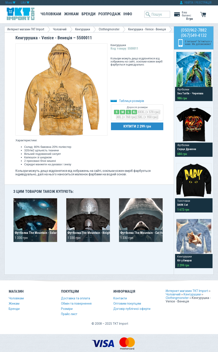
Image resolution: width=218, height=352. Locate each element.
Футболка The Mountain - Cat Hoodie (145, 233)
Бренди (88, 14)
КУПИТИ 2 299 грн (137, 126)
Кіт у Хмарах (184, 260)
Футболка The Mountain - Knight (89, 233)
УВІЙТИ (188, 2)
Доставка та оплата (75, 298)
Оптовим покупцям (127, 303)
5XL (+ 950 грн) (148, 117)
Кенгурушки (82, 29)
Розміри (67, 309)
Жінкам (71, 14)
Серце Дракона (186, 149)
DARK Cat (182, 204)
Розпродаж (109, 14)
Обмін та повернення (76, 303)
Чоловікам (51, 14)
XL (134, 112)
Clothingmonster (109, 29)
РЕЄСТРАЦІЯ (203, 2)
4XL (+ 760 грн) (126, 117)
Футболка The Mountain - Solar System (41, 233)
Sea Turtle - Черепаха (190, 93)
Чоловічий (59, 29)
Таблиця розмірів (127, 101)
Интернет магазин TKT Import (25, 29)
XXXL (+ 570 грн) (149, 112)
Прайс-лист (69, 314)
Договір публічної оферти (131, 309)
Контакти (120, 298)
